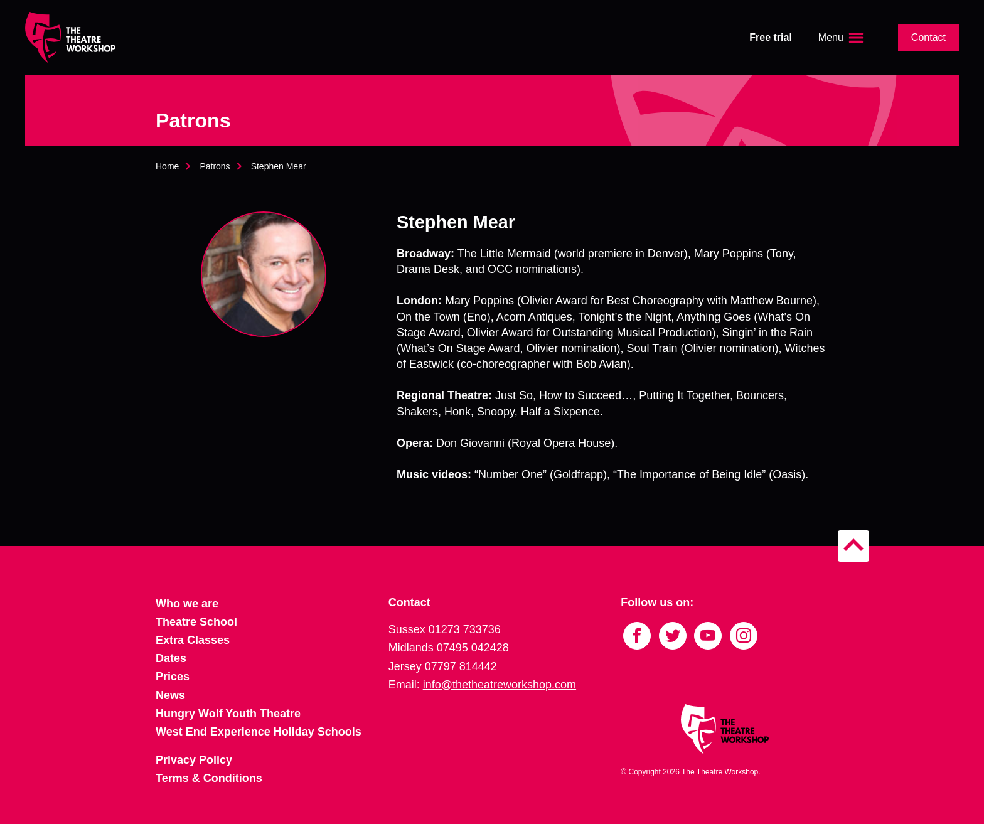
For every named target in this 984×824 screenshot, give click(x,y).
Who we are (187, 603)
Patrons (215, 166)
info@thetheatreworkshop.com (499, 684)
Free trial (770, 37)
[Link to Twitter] (673, 636)
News (170, 695)
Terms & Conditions (209, 778)
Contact (928, 37)
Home (167, 166)
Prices (173, 676)
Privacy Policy (194, 760)
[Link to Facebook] (637, 636)
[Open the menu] (842, 37)
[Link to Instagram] (743, 636)
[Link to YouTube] (708, 636)
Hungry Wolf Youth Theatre (228, 713)
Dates (171, 658)
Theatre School (196, 622)
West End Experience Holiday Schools (258, 731)
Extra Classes (193, 640)
